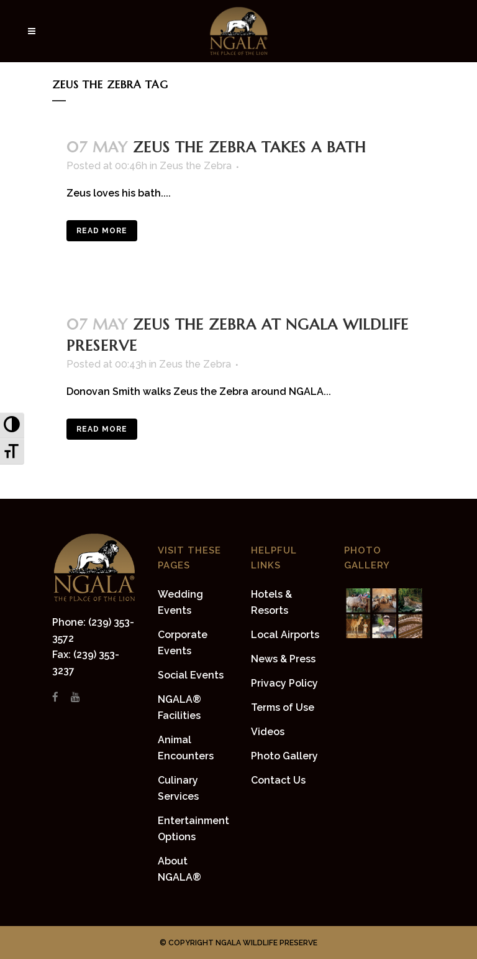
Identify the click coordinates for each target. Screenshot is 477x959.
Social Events (191, 675)
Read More (101, 230)
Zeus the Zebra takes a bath (249, 147)
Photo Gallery (284, 756)
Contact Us (278, 780)
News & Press (283, 659)
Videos (267, 732)
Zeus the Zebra (196, 166)
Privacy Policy (284, 683)
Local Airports (285, 635)
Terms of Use (282, 707)
